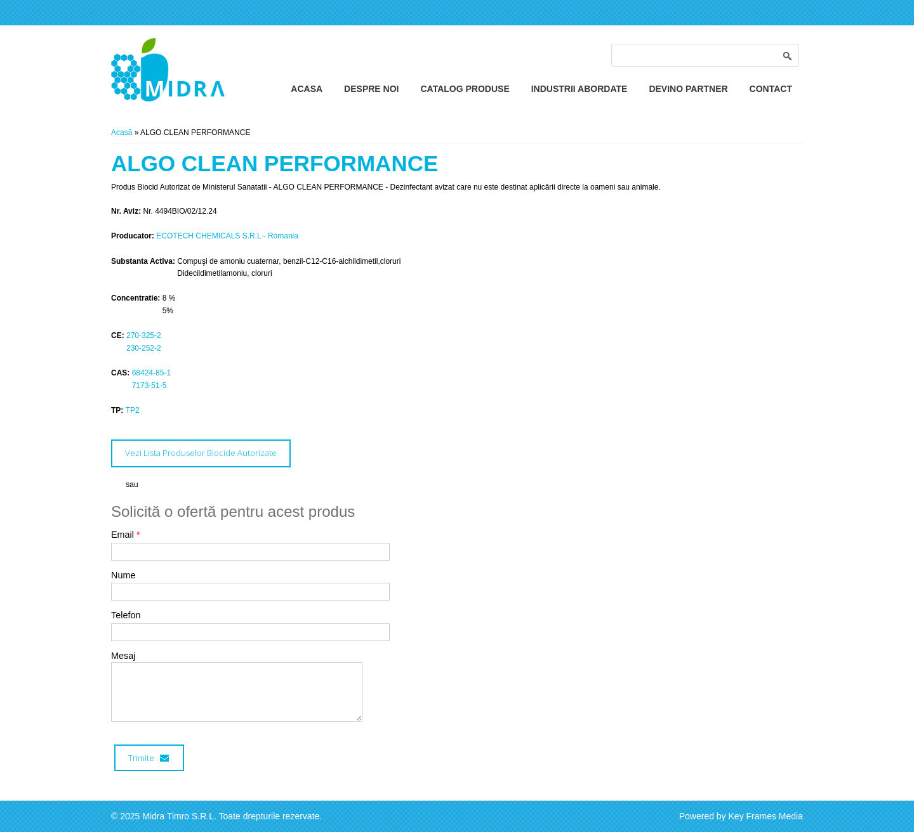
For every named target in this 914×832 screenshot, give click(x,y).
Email (125, 535)
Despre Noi (371, 89)
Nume (123, 575)
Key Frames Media (766, 816)
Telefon (125, 615)
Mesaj (123, 656)
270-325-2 (143, 335)
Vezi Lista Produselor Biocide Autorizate (201, 452)
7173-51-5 (149, 385)
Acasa (306, 89)
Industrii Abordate (579, 89)
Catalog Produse (464, 89)
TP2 (133, 410)
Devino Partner (688, 89)
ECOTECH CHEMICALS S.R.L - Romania (227, 235)
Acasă (121, 132)
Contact (771, 89)
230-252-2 (143, 348)
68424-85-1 (151, 372)
